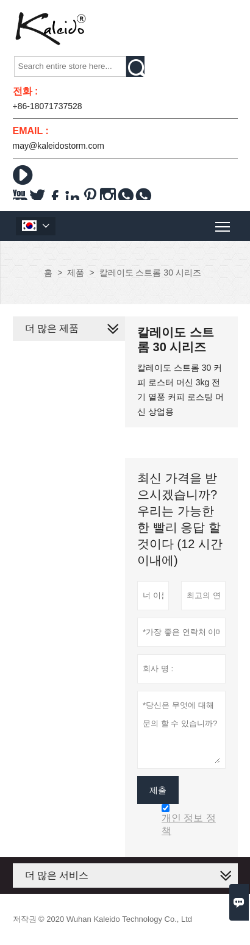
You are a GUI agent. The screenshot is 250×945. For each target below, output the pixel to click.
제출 (157, 790)
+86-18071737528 (47, 106)
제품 (75, 272)
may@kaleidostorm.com (58, 146)
